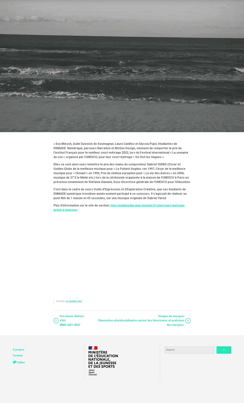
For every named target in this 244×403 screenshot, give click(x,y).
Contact (18, 355)
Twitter (20, 362)
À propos (18, 349)
